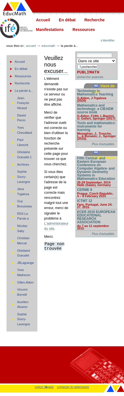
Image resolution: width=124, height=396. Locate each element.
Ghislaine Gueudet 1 (24, 154)
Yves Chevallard (24, 130)
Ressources (83, 29)
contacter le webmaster (73, 387)
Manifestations (50, 29)
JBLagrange (25, 262)
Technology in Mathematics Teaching (96, 95)
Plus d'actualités (103, 144)
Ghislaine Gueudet (23, 253)
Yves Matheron (23, 272)
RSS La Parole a (23, 216)
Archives (23, 164)
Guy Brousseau (24, 203)
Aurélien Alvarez (22, 304)
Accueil (43, 20)
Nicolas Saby (22, 228)
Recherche (94, 20)
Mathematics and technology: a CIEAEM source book (96, 111)
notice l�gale (44, 387)
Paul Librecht (22, 142)
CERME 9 (96, 192)
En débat (67, 20)
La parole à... (24, 90)
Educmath (48, 45)
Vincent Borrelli (22, 292)
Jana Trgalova (23, 191)
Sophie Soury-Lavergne (23, 176)
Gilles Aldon (25, 282)
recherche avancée (90, 77)
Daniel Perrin (21, 118)
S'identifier (108, 40)
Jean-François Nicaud (23, 103)
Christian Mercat (23, 240)
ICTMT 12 (96, 204)
